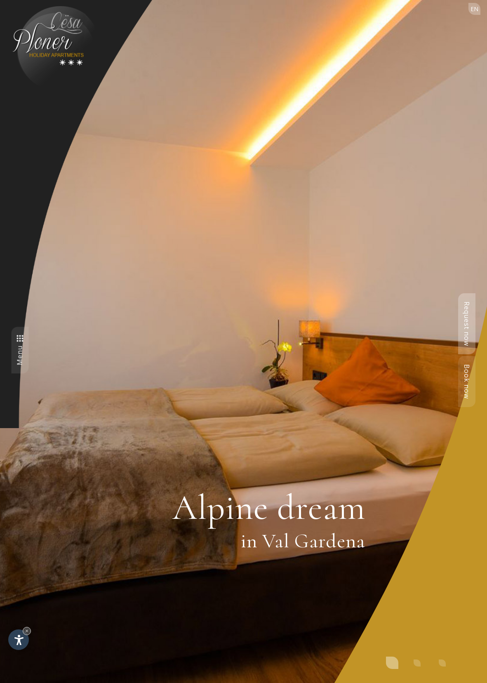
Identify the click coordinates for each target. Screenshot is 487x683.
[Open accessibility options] (18, 639)
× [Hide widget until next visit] (26, 631)
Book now (466, 381)
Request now (466, 323)
